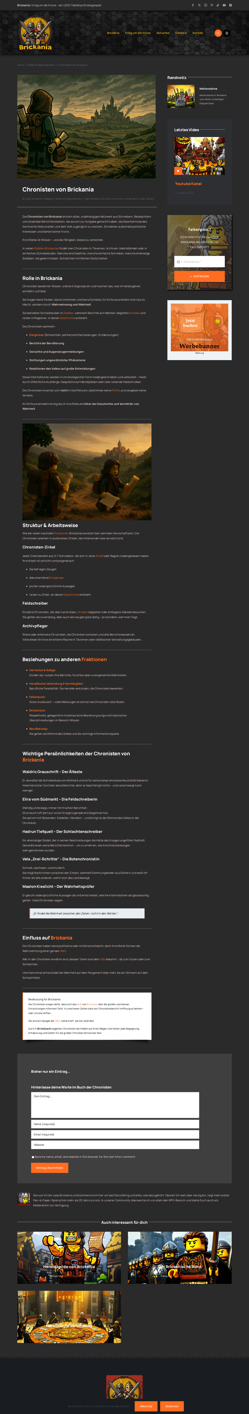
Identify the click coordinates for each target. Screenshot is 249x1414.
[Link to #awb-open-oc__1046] (218, 33)
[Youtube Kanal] (199, 139)
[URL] (115, 1144)
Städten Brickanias (46, 248)
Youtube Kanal (188, 183)
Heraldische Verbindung (45, 683)
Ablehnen (172, 1406)
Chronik (106, 198)
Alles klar (146, 1406)
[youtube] (224, 5)
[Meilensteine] (181, 87)
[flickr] (230, 5)
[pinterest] (211, 5)
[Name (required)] (115, 1124)
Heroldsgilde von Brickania (69, 1266)
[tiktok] (218, 5)
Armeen (135, 313)
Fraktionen (61, 533)
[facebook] (193, 5)
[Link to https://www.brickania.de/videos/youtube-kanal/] (178, 171)
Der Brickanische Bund (179, 1266)
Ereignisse (56, 578)
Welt (63, 951)
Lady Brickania (33, 198)
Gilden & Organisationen (69, 198)
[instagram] (205, 5)
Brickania (95, 198)
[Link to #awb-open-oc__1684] (226, 33)
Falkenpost (37, 697)
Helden (84, 1028)
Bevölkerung (38, 729)
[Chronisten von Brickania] (86, 76)
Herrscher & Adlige (42, 670)
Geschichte (67, 318)
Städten (68, 313)
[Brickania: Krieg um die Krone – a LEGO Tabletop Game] (124, 1374)
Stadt (99, 556)
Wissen (150, 198)
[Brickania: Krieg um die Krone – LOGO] (35, 16)
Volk (102, 959)
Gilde (142, 198)
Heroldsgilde (73, 683)
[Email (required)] (115, 1134)
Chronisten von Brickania (124, 198)
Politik (116, 390)
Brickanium (36, 710)
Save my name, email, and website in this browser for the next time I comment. (85, 1157)
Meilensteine (208, 89)
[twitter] (199, 5)
